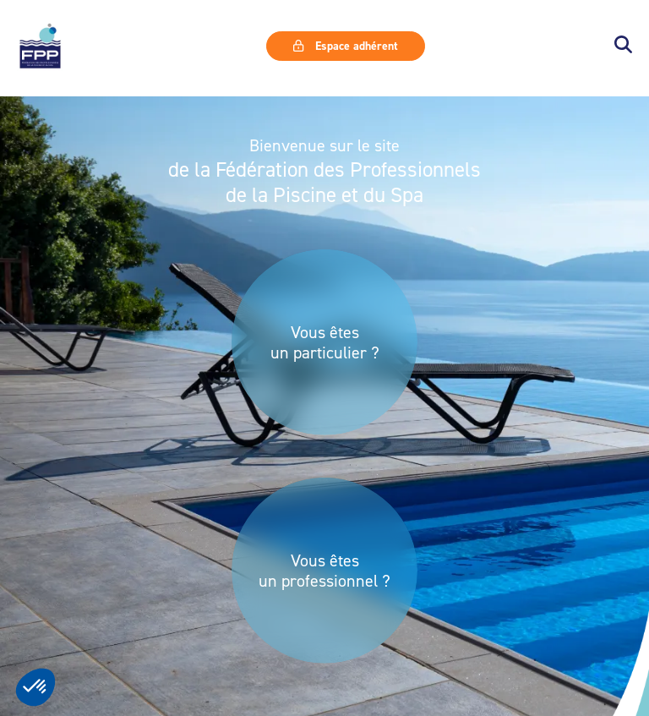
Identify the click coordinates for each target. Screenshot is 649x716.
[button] (623, 46)
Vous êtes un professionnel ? (324, 570)
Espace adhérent (345, 45)
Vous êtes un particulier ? (324, 342)
